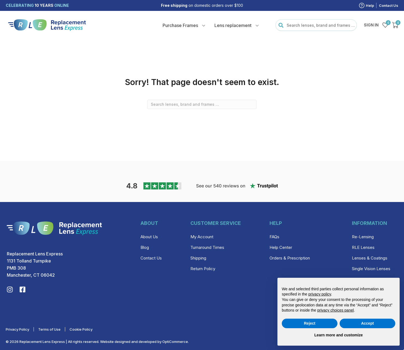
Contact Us (388, 5)
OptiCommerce (175, 341)
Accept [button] (367, 323)
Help (370, 5)
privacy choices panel (335, 310)
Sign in (371, 25)
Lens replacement (233, 25)
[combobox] (316, 25)
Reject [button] (309, 323)
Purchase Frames (180, 25)
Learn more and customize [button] (338, 335)
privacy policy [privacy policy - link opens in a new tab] (319, 294)
